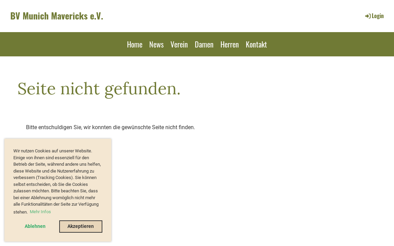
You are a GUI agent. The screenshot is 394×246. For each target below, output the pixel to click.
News (156, 44)
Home (134, 44)
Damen (204, 44)
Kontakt (256, 44)
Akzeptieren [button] (80, 226)
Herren (229, 44)
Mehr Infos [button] (40, 211)
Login (374, 16)
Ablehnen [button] (35, 226)
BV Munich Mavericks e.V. (56, 16)
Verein (179, 44)
